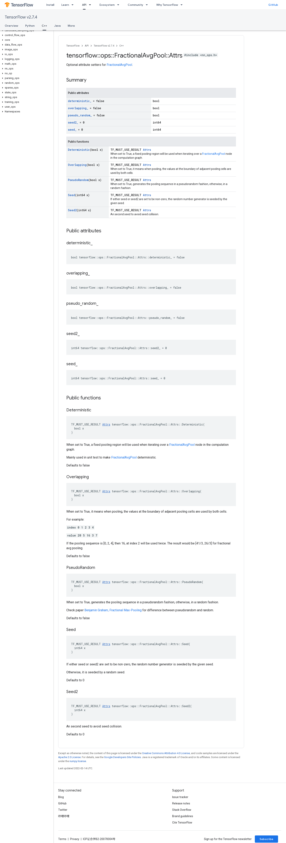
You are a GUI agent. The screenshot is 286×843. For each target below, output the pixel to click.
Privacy (74, 839)
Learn (65, 5)
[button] (26, 30)
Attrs (147, 150)
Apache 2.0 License (69, 757)
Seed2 (72, 210)
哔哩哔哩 (63, 816)
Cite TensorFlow (182, 822)
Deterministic (79, 150)
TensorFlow (73, 45)
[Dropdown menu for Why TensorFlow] (182, 5)
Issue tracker (180, 797)
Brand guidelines (182, 816)
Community (135, 5)
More (71, 25)
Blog (61, 797)
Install (50, 5)
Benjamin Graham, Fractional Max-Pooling (113, 610)
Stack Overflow (181, 809)
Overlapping (77, 165)
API (87, 45)
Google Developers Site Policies (122, 757)
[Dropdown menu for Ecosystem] (119, 5)
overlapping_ (78, 108)
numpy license (78, 761)
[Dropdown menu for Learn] (73, 5)
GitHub (273, 5)
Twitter (62, 809)
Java (57, 25)
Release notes (181, 803)
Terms (62, 839)
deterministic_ (79, 101)
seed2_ (73, 122)
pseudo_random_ (80, 115)
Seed (71, 195)
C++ (121, 45)
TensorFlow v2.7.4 (21, 17)
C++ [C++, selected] (44, 25)
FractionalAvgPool (119, 65)
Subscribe (266, 839)
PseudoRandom (78, 180)
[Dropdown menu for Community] (148, 5)
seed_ (72, 129)
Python (30, 25)
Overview (11, 25)
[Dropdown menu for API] (91, 5)
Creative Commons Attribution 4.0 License (166, 753)
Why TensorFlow (167, 5)
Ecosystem (107, 5)
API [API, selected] (84, 5)
